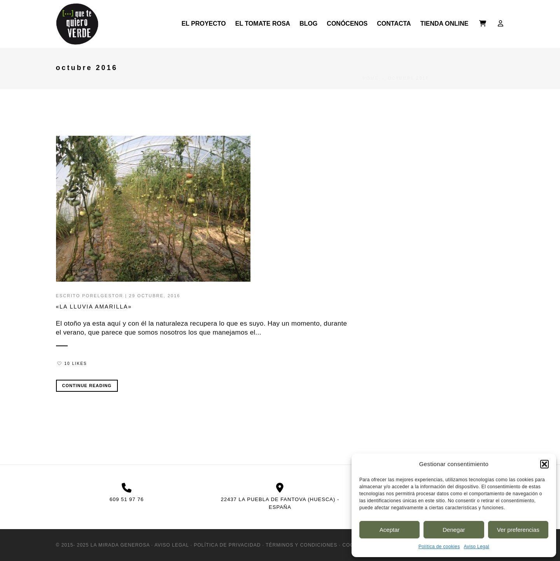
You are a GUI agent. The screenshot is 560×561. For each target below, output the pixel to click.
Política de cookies (439, 546)
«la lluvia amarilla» (94, 306)
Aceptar (390, 529)
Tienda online (444, 23)
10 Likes (72, 363)
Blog (308, 23)
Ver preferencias (518, 529)
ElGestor (108, 295)
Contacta (394, 23)
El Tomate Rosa (262, 23)
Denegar (454, 529)
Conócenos (347, 23)
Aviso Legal (476, 546)
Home (370, 68)
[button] (544, 464)
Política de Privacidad (227, 545)
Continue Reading (87, 385)
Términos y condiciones (301, 545)
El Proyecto (204, 23)
